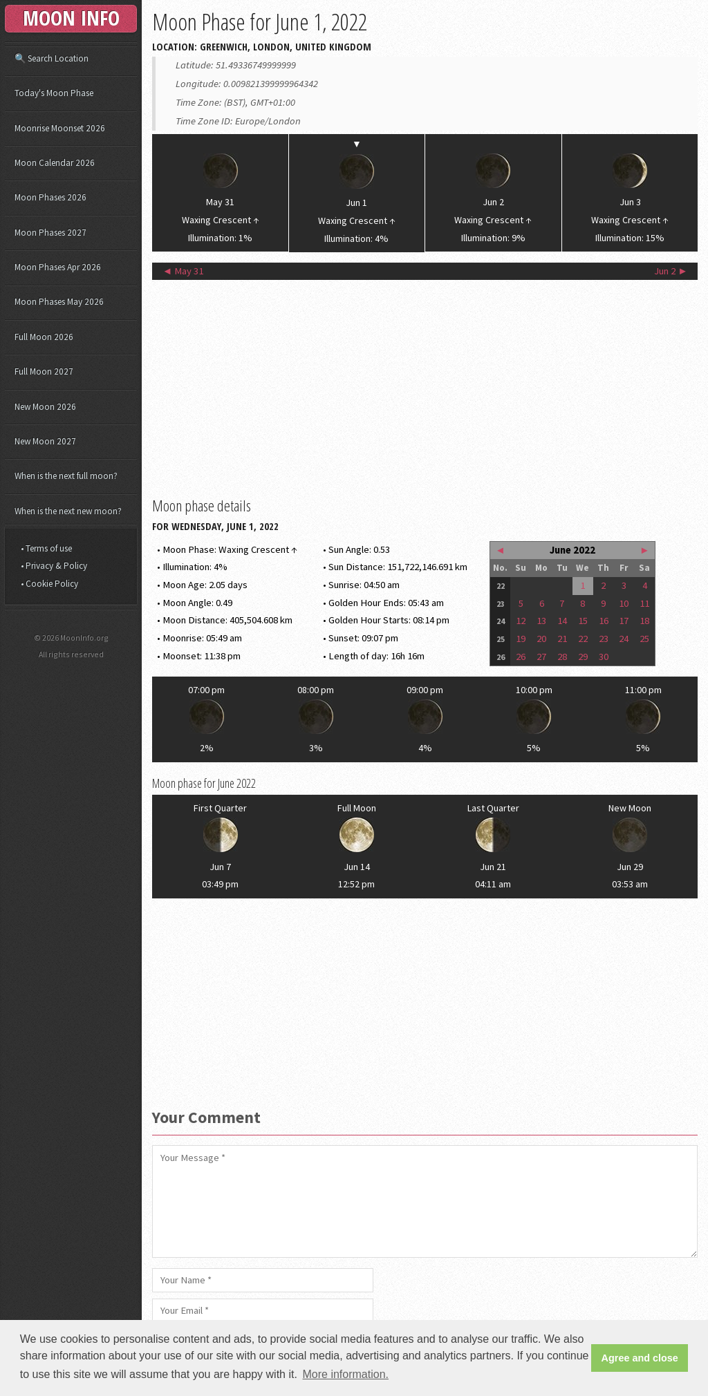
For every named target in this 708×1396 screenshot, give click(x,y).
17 (623, 620)
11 (644, 603)
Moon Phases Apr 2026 (58, 267)
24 (623, 638)
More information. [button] (346, 1374)
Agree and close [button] (640, 1358)
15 (583, 620)
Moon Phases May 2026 (59, 302)
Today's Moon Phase (54, 93)
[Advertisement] (425, 387)
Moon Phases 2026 (50, 197)
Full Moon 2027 (44, 371)
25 (644, 638)
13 (541, 620)
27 (541, 656)
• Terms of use (46, 548)
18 (644, 620)
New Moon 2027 (45, 441)
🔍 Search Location (51, 58)
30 (603, 656)
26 (520, 656)
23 (603, 638)
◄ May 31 (183, 271)
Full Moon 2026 (44, 337)
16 (603, 620)
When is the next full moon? (66, 476)
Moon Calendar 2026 (55, 163)
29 (583, 656)
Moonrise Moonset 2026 (60, 128)
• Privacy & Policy (54, 566)
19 (520, 638)
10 (623, 603)
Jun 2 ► (671, 271)
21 (562, 638)
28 (562, 656)
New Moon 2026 (45, 407)
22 (583, 638)
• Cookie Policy (49, 583)
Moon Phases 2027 (50, 232)
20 (541, 638)
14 (562, 620)
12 (520, 620)
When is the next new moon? (68, 511)
